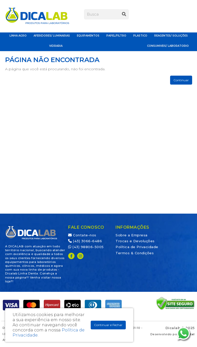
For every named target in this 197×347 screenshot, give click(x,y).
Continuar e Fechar (108, 325)
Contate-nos (82, 235)
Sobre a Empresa (132, 235)
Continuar (181, 80)
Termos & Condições (135, 253)
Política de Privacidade (137, 247)
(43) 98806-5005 (86, 247)
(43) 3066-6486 (85, 241)
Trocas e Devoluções (135, 241)
